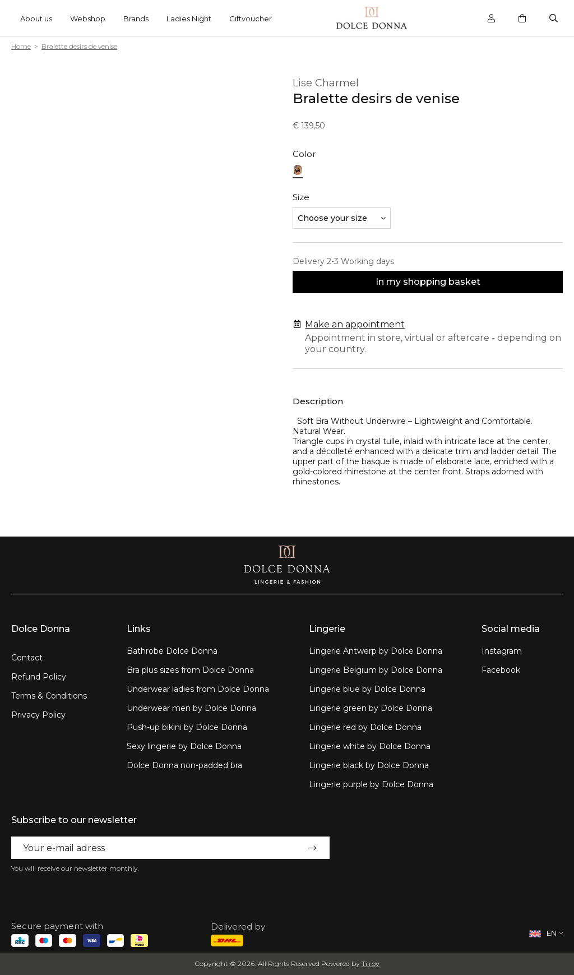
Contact (27, 658)
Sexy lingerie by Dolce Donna (184, 746)
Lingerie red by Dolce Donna (365, 727)
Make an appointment (355, 324)
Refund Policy (38, 677)
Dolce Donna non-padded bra (184, 765)
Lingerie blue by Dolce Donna (367, 689)
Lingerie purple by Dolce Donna (371, 784)
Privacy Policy (38, 715)
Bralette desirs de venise (79, 46)
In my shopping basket (428, 281)
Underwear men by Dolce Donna (191, 708)
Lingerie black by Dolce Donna (369, 765)
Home (21, 46)
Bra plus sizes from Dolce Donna (190, 670)
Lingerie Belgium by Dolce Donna (375, 670)
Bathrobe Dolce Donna (172, 651)
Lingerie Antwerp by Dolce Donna (375, 651)
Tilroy (370, 963)
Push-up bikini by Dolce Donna (187, 727)
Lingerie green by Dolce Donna (370, 708)
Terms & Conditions (49, 696)
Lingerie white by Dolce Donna (369, 746)
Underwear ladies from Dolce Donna (198, 689)
